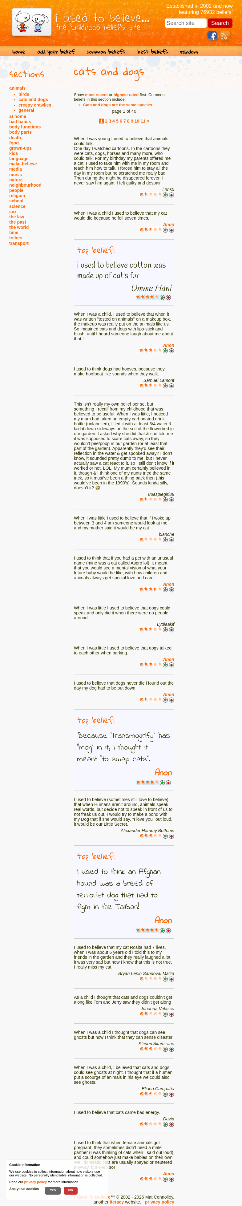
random (189, 51)
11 (143, 121)
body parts (20, 132)
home (18, 51)
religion (17, 195)
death (15, 137)
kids (13, 153)
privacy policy (159, 1202)
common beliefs (106, 51)
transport (19, 243)
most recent (96, 94)
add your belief (56, 51)
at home (17, 116)
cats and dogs (33, 99)
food (14, 142)
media (15, 169)
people (16, 190)
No (70, 1190)
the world (19, 227)
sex (13, 211)
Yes (53, 1190)
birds (23, 94)
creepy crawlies (34, 105)
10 (137, 121)
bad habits (20, 121)
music (15, 174)
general (26, 110)
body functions (25, 126)
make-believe (23, 163)
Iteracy (117, 1202)
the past (17, 222)
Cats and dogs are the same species (117, 105)
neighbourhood (25, 185)
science (17, 206)
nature (16, 179)
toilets (15, 237)
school (16, 200)
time (13, 232)
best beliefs (152, 51)
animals (17, 88)
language (19, 158)
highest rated (126, 94)
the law (16, 216)
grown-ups (20, 148)
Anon (168, 224)
